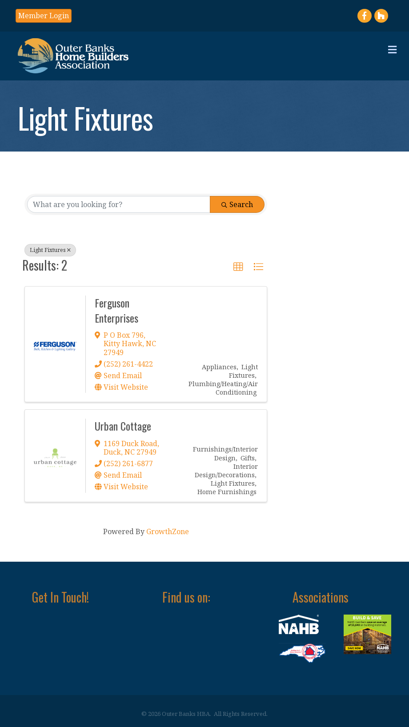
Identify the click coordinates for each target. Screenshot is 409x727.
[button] (44, 16)
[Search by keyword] (118, 204)
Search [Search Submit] (237, 204)
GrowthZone (167, 531)
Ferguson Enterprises (116, 310)
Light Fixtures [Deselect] (50, 250)
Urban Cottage (123, 426)
